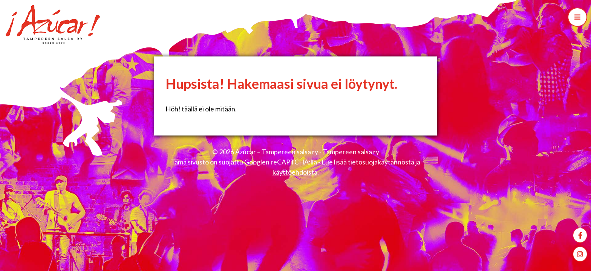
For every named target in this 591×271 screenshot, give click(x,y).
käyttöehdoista (295, 172)
